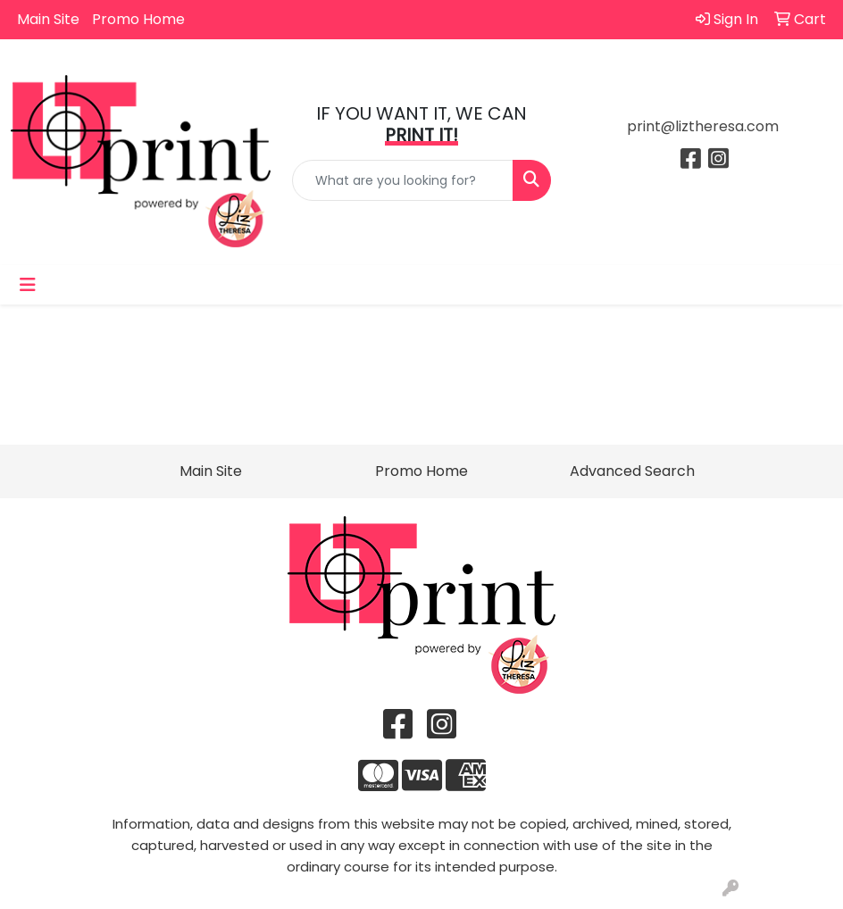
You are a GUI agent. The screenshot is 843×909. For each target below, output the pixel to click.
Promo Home (138, 19)
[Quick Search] (403, 180)
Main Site (48, 19)
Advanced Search (632, 471)
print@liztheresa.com (703, 126)
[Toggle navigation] (27, 284)
